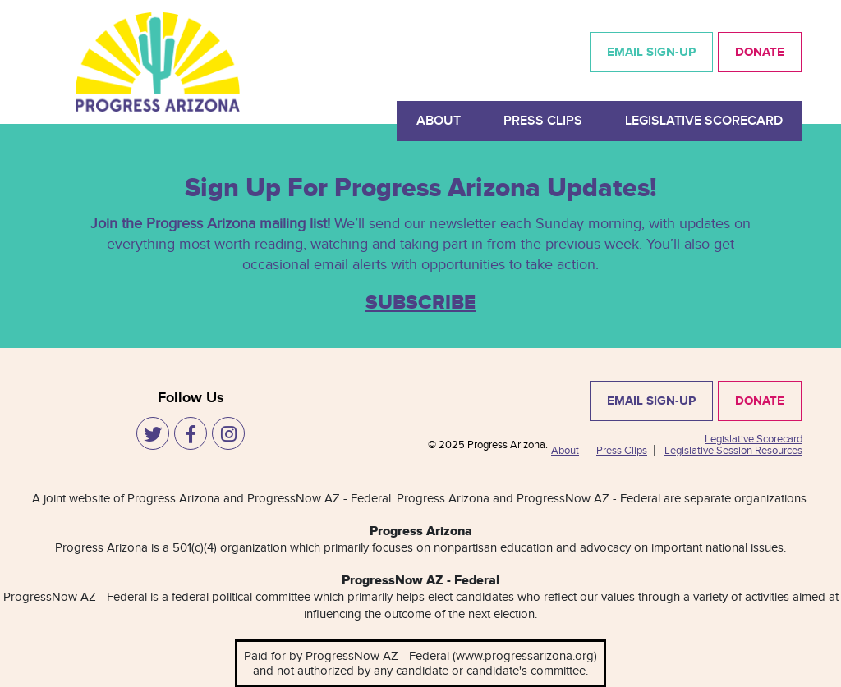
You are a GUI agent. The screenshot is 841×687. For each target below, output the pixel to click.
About (438, 121)
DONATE (759, 52)
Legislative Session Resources (733, 450)
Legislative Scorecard (704, 121)
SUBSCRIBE (420, 303)
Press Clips (542, 121)
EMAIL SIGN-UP (651, 52)
